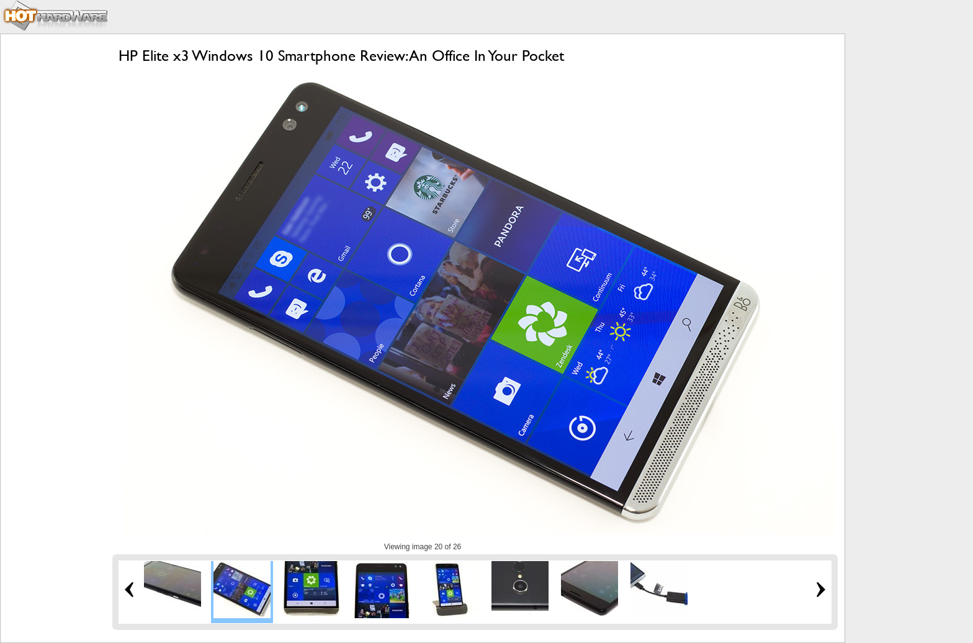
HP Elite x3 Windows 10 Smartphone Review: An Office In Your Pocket (341, 56)
